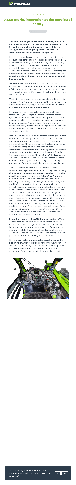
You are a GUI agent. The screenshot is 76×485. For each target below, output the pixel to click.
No (57, 473)
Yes (65, 473)
